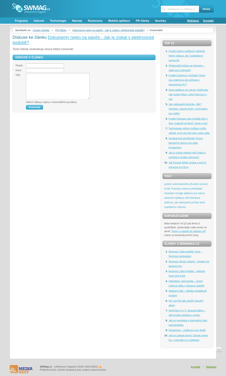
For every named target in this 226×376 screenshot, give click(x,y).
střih (187, 197)
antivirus (186, 188)
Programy (21, 20)
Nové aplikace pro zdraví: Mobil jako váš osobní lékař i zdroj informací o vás (188, 94)
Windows (195, 197)
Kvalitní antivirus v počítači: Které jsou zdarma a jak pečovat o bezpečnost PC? (187, 80)
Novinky (160, 20)
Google (179, 193)
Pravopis (176, 188)
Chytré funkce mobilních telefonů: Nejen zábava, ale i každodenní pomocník (187, 56)
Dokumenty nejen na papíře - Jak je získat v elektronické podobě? (108, 30)
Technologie (58, 20)
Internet (39, 20)
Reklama (193, 20)
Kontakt (208, 20)
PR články (142, 20)
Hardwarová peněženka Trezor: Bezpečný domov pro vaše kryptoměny (186, 143)
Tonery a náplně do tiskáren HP (188, 231)
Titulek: (19, 65)
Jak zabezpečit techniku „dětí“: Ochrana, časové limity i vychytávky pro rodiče (188, 109)
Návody (77, 20)
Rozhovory (95, 20)
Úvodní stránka (41, 30)
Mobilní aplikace (119, 20)
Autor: (18, 70)
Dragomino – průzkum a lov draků (187, 330)
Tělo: (18, 75)
